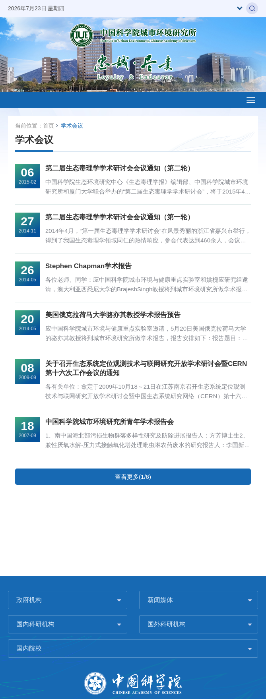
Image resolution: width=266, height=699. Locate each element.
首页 (48, 125)
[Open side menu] (251, 100)
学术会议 (72, 125)
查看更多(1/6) (133, 476)
